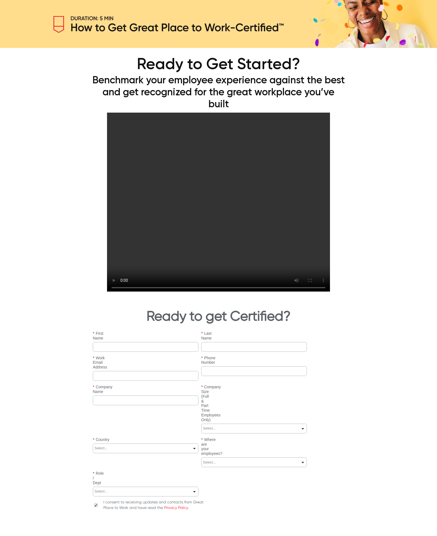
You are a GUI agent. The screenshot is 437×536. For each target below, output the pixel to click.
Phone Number (215, 353)
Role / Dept (104, 412)
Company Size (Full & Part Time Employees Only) (245, 373)
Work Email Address (112, 353)
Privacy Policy (176, 437)
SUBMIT (218, 487)
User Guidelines (164, 520)
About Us (68, 520)
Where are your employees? (227, 393)
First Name (104, 333)
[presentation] (135, 466)
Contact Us (191, 520)
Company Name (108, 373)
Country (101, 393)
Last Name (212, 333)
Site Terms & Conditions (100, 520)
